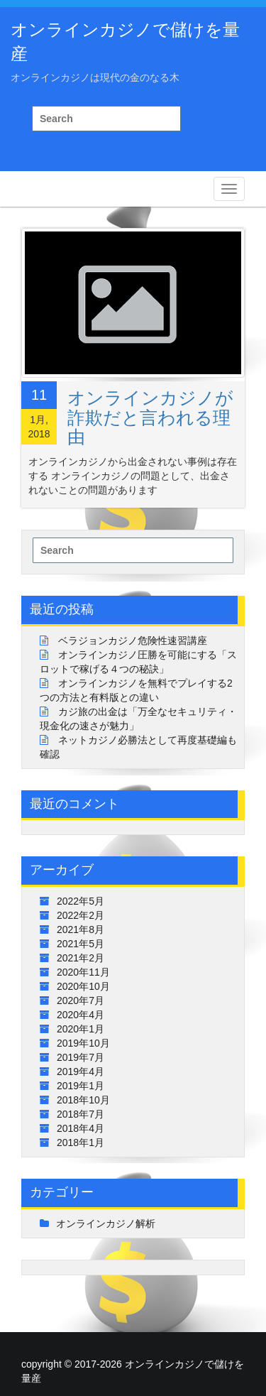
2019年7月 (80, 1057)
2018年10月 (83, 1100)
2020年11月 (83, 972)
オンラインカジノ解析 (105, 1223)
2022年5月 (80, 901)
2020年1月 (80, 1029)
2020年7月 (80, 1000)
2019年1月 (80, 1085)
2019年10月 (83, 1043)
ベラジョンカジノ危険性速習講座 (132, 640)
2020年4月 (80, 1014)
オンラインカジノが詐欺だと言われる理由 (150, 417)
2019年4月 (80, 1071)
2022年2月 (80, 915)
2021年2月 (80, 958)
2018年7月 (80, 1114)
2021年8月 (80, 929)
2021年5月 (80, 943)
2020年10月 (83, 986)
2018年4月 (80, 1128)
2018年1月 (80, 1142)
